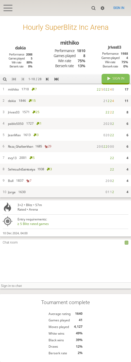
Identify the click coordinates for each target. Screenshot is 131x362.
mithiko (69, 42)
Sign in (118, 8)
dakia (20, 48)
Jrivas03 (114, 47)
